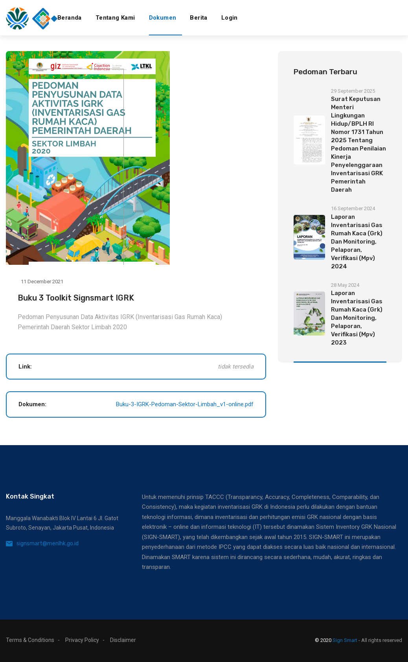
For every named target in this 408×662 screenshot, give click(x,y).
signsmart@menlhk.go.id (48, 543)
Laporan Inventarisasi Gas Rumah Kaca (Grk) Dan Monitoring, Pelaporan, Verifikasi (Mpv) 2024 (356, 241)
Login (229, 17)
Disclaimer (123, 640)
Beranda (69, 17)
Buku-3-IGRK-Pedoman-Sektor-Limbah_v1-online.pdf (185, 404)
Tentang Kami (115, 17)
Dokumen (162, 17)
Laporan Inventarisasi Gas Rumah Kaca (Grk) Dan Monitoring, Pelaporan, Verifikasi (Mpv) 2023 (356, 318)
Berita (198, 17)
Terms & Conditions (30, 640)
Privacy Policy (82, 640)
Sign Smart (345, 640)
